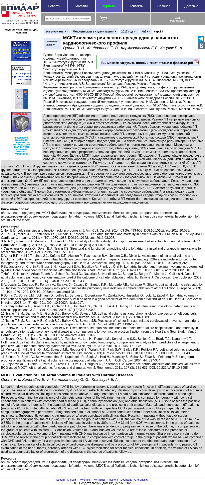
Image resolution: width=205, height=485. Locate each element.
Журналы (109, 6)
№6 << (146, 31)
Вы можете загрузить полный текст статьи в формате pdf (150, 62)
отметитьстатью (51, 43)
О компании (141, 479)
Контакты (136, 6)
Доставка (191, 6)
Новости (54, 6)
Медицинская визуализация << (95, 31)
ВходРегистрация (177, 19)
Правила (163, 6)
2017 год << (129, 31)
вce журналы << (56, 31)
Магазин (81, 6)
